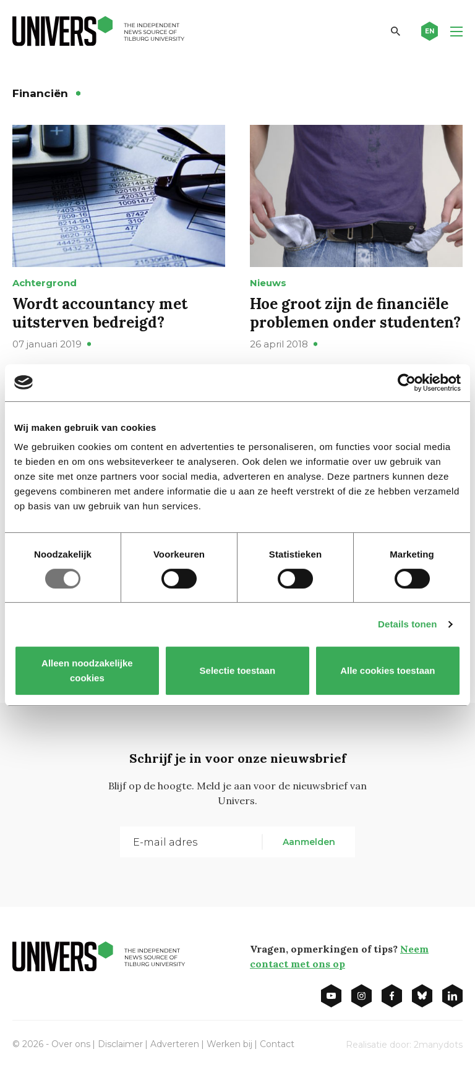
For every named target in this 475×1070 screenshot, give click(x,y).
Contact (277, 1044)
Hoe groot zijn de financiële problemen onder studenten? (355, 313)
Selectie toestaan (238, 670)
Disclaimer (120, 1044)
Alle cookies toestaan (387, 670)
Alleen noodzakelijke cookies (87, 670)
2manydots (438, 1044)
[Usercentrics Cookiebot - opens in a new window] (407, 382)
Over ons (70, 1044)
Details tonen (407, 624)
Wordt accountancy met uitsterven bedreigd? (99, 313)
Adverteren (174, 1044)
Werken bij (229, 1044)
